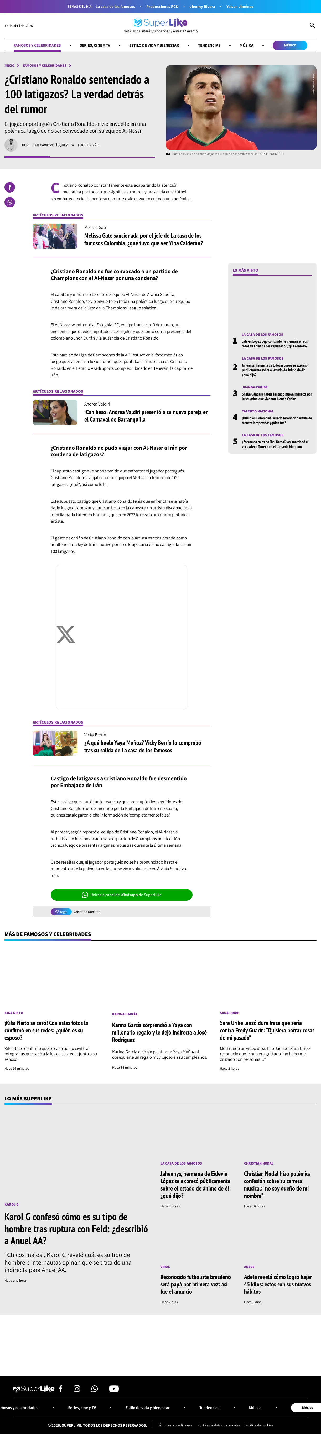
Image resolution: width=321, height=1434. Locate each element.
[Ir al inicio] (161, 25)
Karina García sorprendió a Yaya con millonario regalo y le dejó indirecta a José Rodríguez (159, 1032)
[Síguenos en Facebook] (61, 1390)
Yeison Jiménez (239, 6)
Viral (165, 1267)
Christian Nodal (258, 1163)
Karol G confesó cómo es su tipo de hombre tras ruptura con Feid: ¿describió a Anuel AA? (76, 1228)
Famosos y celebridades (37, 45)
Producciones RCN (162, 6)
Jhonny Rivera (202, 6)
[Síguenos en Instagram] (77, 1390)
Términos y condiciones (175, 1425)
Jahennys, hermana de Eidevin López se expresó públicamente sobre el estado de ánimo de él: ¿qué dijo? (275, 369)
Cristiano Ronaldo (87, 912)
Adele (249, 1267)
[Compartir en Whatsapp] (9, 202)
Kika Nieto (13, 1013)
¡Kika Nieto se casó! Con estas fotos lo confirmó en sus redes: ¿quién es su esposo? (46, 1030)
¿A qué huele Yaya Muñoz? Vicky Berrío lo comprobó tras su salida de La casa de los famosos (142, 746)
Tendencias (209, 45)
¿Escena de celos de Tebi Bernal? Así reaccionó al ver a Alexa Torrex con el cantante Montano (275, 444)
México (290, 45)
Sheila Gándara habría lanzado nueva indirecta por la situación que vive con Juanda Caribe (277, 396)
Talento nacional (258, 411)
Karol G (11, 1204)
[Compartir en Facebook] (9, 187)
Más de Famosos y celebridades (47, 934)
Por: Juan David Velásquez (45, 145)
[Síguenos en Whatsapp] (94, 1390)
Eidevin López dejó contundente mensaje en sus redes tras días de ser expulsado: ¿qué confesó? (275, 344)
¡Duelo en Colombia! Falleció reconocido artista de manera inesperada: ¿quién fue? (277, 420)
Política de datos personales (219, 1425)
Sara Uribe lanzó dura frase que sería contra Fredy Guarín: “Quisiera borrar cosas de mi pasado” (267, 1030)
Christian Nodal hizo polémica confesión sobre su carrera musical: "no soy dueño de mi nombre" (277, 1185)
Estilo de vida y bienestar (154, 45)
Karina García (124, 1014)
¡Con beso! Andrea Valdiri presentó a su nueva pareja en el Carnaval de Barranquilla (146, 416)
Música (246, 45)
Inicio (9, 65)
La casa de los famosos (115, 6)
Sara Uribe (229, 1013)
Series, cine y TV (95, 45)
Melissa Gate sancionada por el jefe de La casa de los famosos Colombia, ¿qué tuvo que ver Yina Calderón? (143, 239)
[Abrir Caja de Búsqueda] (312, 25)
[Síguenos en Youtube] (114, 1390)
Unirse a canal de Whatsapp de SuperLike (122, 895)
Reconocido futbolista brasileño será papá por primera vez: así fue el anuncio (195, 1284)
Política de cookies (259, 1425)
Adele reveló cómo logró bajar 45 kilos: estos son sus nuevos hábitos (278, 1284)
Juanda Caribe (255, 387)
